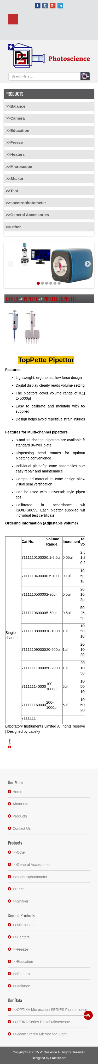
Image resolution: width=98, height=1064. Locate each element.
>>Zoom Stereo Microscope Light (40, 1034)
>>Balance (15, 106)
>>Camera (15, 118)
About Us (20, 804)
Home (17, 792)
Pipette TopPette (60, 298)
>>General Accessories (27, 214)
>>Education (17, 130)
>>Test (12, 191)
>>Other (13, 227)
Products (20, 816)
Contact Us (22, 828)
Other (12, 298)
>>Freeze (14, 142)
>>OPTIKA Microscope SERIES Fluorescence (50, 1010)
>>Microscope (19, 166)
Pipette (31, 298)
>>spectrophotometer (26, 202)
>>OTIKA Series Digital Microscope (41, 1022)
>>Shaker (15, 178)
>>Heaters (15, 154)
